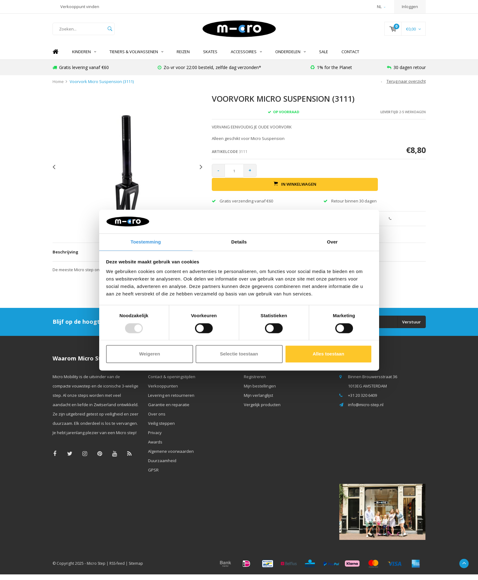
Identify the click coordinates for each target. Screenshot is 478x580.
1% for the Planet (331, 73)
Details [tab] (239, 241)
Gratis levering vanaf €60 (81, 73)
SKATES (210, 57)
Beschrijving (65, 258)
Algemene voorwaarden (171, 457)
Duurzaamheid (162, 466)
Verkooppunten (163, 391)
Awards (155, 447)
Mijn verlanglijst (258, 401)
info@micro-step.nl (365, 410)
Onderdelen (290, 57)
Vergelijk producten (262, 410)
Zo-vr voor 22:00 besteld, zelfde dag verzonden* (209, 73)
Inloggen (410, 6)
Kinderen (84, 57)
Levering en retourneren (171, 401)
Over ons (156, 419)
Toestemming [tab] (146, 241)
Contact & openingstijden (171, 382)
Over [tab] (332, 241)
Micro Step (96, 569)
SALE (323, 57)
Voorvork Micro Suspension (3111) (102, 87)
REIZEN (183, 57)
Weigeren (149, 354)
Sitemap (136, 569)
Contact (350, 57)
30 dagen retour (406, 73)
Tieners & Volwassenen (136, 57)
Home (55, 57)
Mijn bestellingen (260, 391)
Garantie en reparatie (168, 410)
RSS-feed (117, 569)
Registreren (255, 382)
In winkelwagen (343, 177)
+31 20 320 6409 (362, 401)
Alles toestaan (328, 354)
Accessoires (246, 57)
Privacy (155, 438)
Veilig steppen (161, 429)
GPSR (153, 475)
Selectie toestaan (239, 354)
